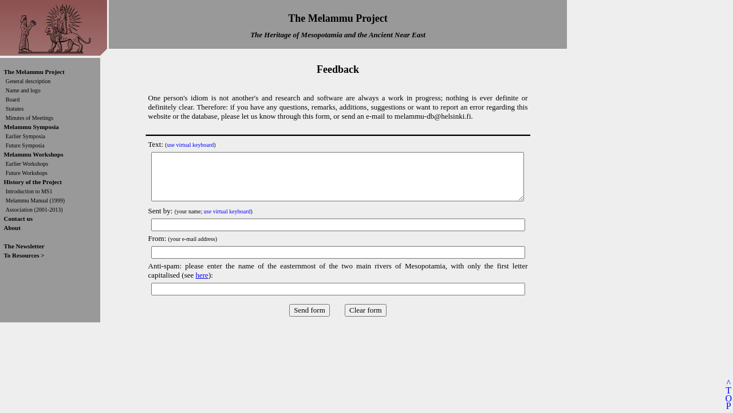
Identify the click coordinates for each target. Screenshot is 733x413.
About (12, 227)
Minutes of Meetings (29, 118)
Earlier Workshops (27, 164)
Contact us (18, 218)
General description (28, 81)
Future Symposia (25, 145)
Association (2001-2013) (34, 209)
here (202, 275)
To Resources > (24, 255)
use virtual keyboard (190, 145)
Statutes (15, 109)
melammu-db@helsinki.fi (433, 116)
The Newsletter (24, 246)
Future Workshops (27, 173)
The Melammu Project (34, 71)
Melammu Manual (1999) (35, 200)
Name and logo (23, 90)
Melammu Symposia (31, 126)
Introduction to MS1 (29, 191)
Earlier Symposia (25, 136)
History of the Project (33, 181)
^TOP (728, 394)
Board (12, 99)
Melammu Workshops (34, 154)
